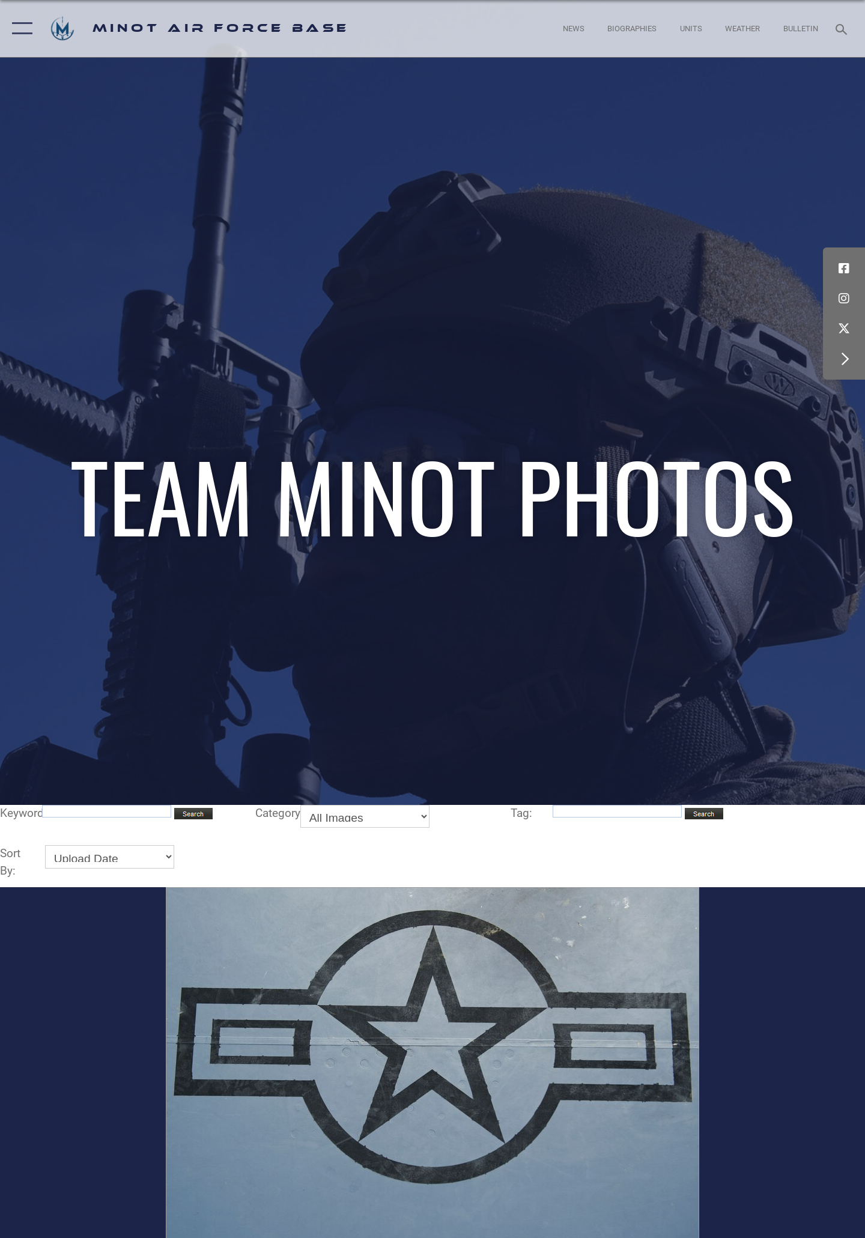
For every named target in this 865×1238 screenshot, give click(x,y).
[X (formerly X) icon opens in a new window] (844, 329)
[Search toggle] (843, 28)
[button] (19, 28)
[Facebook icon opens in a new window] (844, 268)
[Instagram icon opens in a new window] (844, 299)
